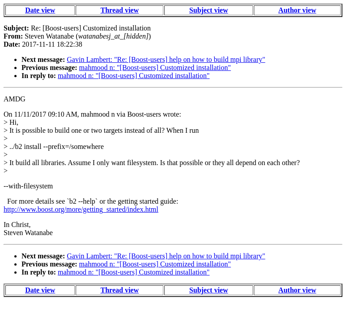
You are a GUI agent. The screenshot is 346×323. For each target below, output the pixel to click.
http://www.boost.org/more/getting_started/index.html (81, 209)
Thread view (120, 10)
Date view (40, 10)
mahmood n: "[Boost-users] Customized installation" (155, 67)
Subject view (208, 10)
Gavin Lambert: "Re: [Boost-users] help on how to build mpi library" (166, 59)
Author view (297, 10)
